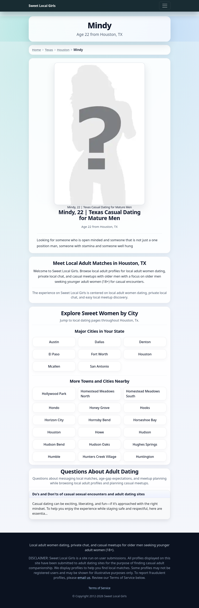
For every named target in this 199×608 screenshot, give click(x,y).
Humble (54, 456)
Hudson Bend (54, 444)
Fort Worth (99, 354)
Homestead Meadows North (97, 393)
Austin (54, 342)
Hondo (54, 407)
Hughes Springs (145, 444)
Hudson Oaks (99, 444)
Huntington (145, 456)
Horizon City (54, 420)
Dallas (99, 342)
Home (36, 50)
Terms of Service (100, 588)
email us (83, 577)
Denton (145, 342)
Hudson (145, 432)
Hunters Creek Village (99, 456)
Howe (99, 432)
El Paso (53, 354)
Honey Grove (99, 407)
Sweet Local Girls (42, 5)
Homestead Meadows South (143, 393)
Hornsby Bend (99, 420)
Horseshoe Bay (144, 420)
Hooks (145, 407)
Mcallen (54, 366)
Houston (63, 50)
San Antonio (99, 366)
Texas (49, 50)
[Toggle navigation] (164, 6)
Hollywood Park (54, 393)
